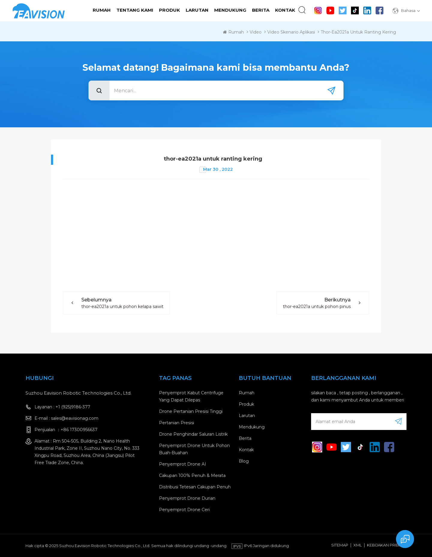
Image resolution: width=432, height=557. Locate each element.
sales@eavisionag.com (74, 418)
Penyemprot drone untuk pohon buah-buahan (194, 449)
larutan (247, 415)
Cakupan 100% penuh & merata (192, 475)
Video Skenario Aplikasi (291, 32)
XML (357, 545)
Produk (169, 10)
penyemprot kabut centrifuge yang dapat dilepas (191, 396)
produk (246, 404)
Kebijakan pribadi (386, 545)
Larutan (197, 10)
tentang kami (134, 10)
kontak (285, 10)
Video (256, 32)
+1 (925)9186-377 (73, 407)
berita (245, 438)
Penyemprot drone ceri (184, 509)
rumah (246, 393)
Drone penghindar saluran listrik (193, 434)
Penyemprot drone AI (182, 464)
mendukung (230, 10)
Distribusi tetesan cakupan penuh (195, 487)
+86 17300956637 (79, 429)
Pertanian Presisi (176, 422)
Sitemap (339, 545)
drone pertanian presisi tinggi (191, 411)
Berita (260, 10)
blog (244, 461)
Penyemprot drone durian (187, 498)
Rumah (102, 10)
